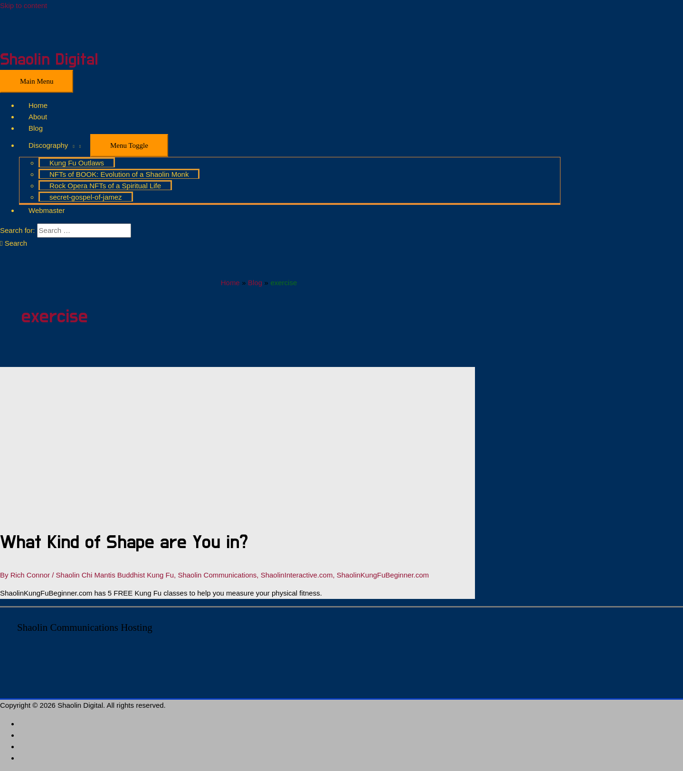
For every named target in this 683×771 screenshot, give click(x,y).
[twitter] (22, 746)
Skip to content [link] (23, 5)
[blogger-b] (22, 758)
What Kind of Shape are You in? (124, 542)
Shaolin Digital (49, 59)
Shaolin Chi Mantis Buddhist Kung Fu (115, 575)
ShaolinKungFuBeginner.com (383, 575)
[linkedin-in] (22, 724)
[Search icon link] (13, 243)
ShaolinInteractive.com (297, 575)
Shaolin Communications (217, 575)
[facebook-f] (22, 735)
